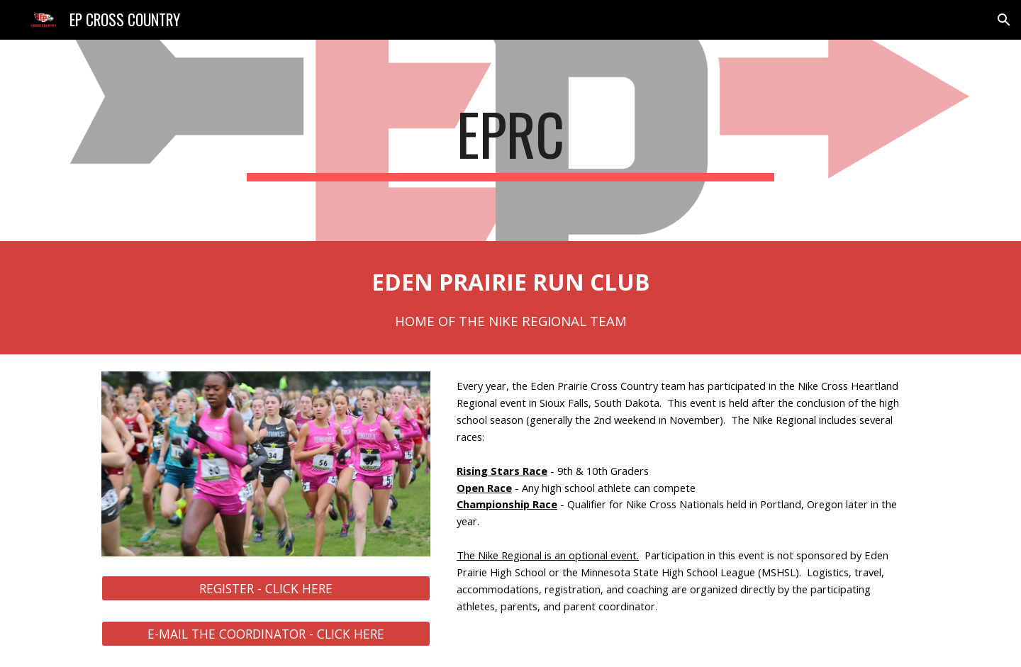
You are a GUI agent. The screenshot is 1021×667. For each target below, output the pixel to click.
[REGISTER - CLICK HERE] (266, 588)
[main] (510, 140)
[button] (1004, 20)
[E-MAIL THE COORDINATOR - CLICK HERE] (266, 634)
